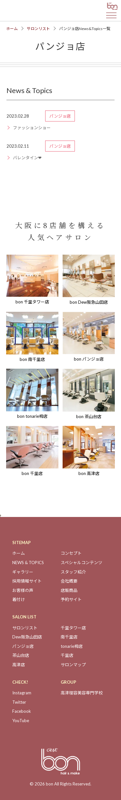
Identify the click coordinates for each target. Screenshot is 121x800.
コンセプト (71, 553)
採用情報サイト (27, 581)
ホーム (12, 28)
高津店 (18, 664)
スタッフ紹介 (73, 571)
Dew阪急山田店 (27, 636)
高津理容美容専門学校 (82, 692)
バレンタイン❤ (27, 157)
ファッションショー (32, 127)
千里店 (67, 655)
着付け (18, 599)
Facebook (21, 711)
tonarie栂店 (72, 646)
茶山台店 (20, 655)
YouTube (20, 720)
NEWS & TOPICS (28, 562)
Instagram (21, 692)
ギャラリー (22, 571)
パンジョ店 (23, 646)
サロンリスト (38, 28)
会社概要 (69, 581)
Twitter (19, 702)
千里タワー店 (73, 627)
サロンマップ (73, 664)
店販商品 (69, 590)
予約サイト (71, 599)
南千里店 (69, 636)
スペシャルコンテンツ (81, 562)
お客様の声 (22, 590)
